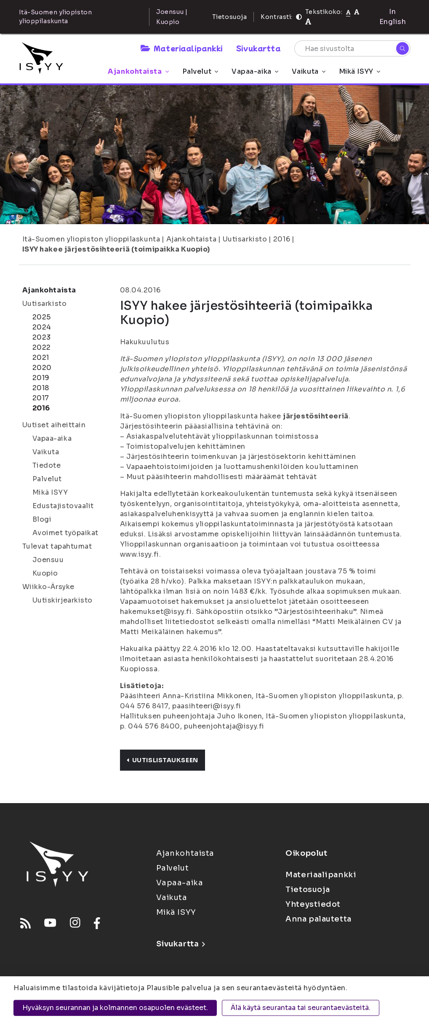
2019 (41, 377)
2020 (42, 367)
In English (392, 16)
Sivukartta (258, 48)
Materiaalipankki (181, 48)
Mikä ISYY (359, 71)
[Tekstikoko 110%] (356, 11)
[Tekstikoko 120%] (308, 21)
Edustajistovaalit (63, 505)
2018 (40, 387)
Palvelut (200, 71)
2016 (281, 239)
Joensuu (48, 559)
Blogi (42, 519)
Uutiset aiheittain (54, 425)
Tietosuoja (229, 17)
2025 (41, 317)
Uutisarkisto (245, 239)
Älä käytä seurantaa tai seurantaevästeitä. (300, 1007)
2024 (41, 327)
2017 (40, 398)
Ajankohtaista (138, 71)
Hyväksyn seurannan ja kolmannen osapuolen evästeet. (115, 1007)
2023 (41, 337)
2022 (41, 347)
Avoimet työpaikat (65, 532)
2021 (40, 357)
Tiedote (46, 465)
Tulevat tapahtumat (57, 546)
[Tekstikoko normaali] (348, 11)
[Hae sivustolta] (352, 48)
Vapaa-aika (255, 71)
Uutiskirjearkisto (62, 600)
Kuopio (45, 573)
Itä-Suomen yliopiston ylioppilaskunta (91, 239)
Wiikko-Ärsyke (48, 586)
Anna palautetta (318, 919)
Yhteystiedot (313, 904)
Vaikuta (308, 71)
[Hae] (402, 48)
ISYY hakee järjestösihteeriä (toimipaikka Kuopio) (116, 249)
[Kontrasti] (299, 17)
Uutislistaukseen (162, 760)
